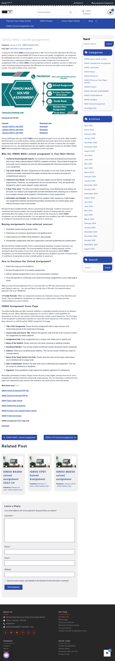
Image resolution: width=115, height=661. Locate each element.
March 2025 (89, 172)
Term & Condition (66, 622)
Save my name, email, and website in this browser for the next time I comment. (38, 580)
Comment (8, 515)
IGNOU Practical (91, 75)
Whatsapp (63, 619)
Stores (6, 651)
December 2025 (90, 142)
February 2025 (90, 176)
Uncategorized (90, 107)
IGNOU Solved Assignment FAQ (20, 25)
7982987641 (78, 3)
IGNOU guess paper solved (95, 58)
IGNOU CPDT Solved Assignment (38, 475)
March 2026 (89, 129)
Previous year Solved (68, 651)
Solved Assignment (67, 645)
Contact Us (64, 616)
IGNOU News (89, 71)
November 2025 (90, 146)
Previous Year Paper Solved (18, 20)
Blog (91, 20)
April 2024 (88, 214)
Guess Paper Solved (71, 20)
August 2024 (89, 197)
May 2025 (88, 163)
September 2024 (91, 193)
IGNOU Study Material (93, 95)
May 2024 (88, 210)
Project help (64, 653)
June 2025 (88, 159)
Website (7, 569)
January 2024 (89, 227)
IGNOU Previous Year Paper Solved (95, 81)
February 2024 (90, 223)
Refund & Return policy (69, 624)
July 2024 (88, 201)
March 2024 (89, 218)
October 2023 (89, 240)
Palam (4, 3)
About (6, 648)
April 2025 (88, 167)
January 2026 (89, 138)
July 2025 (88, 155)
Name (7, 546)
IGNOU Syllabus (90, 99)
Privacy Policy (65, 627)
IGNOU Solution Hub (30, 44)
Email (7, 557)
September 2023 (91, 244)
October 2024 (89, 189)
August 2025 (89, 150)
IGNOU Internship (91, 67)
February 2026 (90, 133)
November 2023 (90, 235)
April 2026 (88, 125)
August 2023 (89, 248)
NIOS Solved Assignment (94, 103)
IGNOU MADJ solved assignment (21, 48)
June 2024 (88, 206)
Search (70, 12)
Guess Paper (64, 648)
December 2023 (90, 231)
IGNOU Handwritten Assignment (97, 63)
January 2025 (89, 180)
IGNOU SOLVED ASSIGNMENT (96, 90)
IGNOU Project (46, 20)
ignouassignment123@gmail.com (102, 3)
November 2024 (90, 184)
